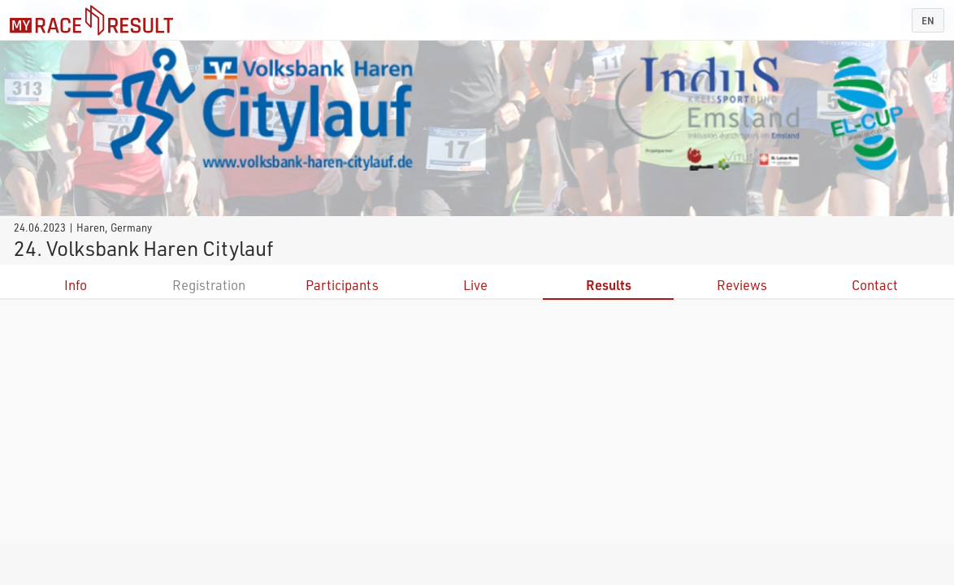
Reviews (742, 284)
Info (75, 284)
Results (608, 284)
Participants (342, 284)
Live (475, 284)
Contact (875, 284)
